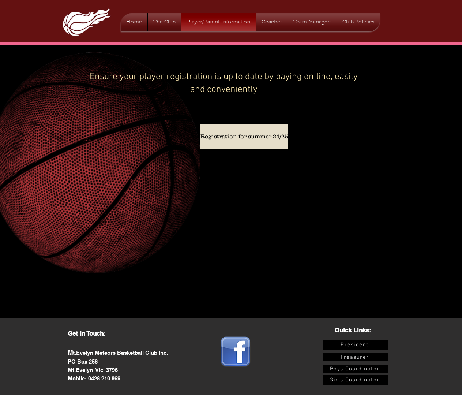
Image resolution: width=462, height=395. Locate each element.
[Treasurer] (355, 357)
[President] (355, 345)
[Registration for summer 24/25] (244, 136)
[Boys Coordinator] (355, 369)
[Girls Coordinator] (355, 380)
